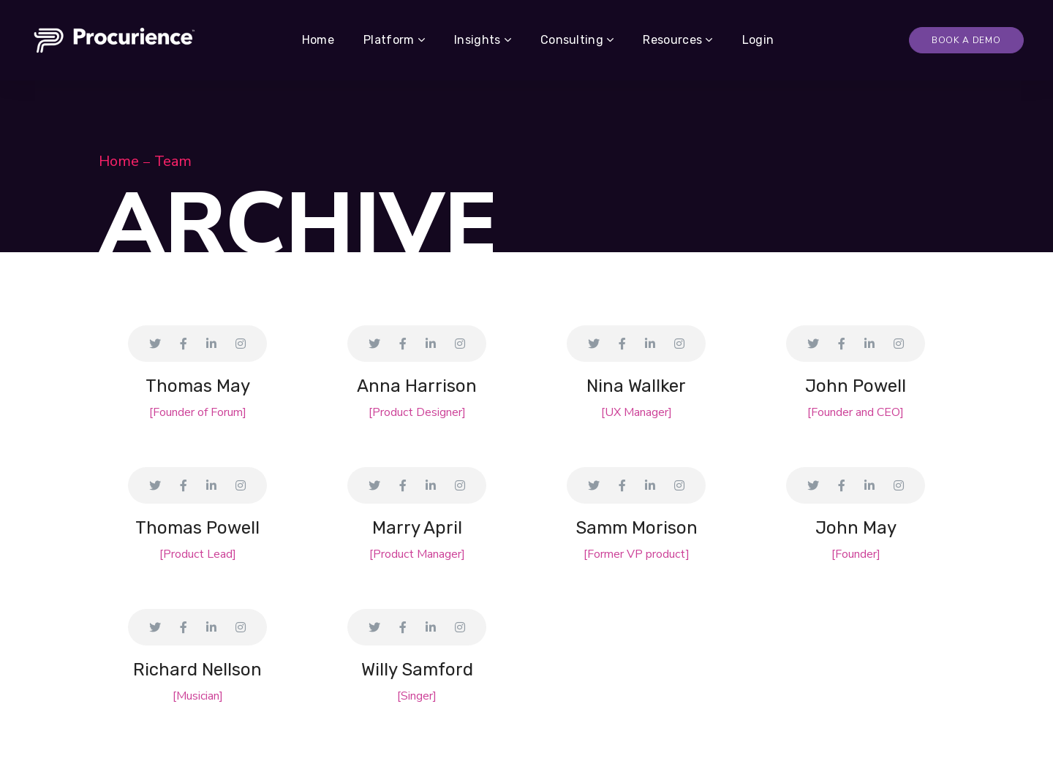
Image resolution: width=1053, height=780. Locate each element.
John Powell (855, 386)
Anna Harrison (417, 386)
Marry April (417, 528)
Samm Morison (636, 528)
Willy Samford (417, 669)
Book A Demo (966, 40)
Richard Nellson (197, 669)
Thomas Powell (197, 528)
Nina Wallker (636, 386)
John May (856, 528)
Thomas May (198, 386)
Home (119, 161)
